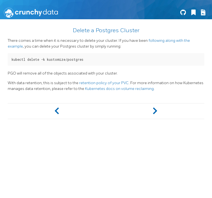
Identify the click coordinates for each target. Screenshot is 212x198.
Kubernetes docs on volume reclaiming (119, 88)
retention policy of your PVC (104, 83)
